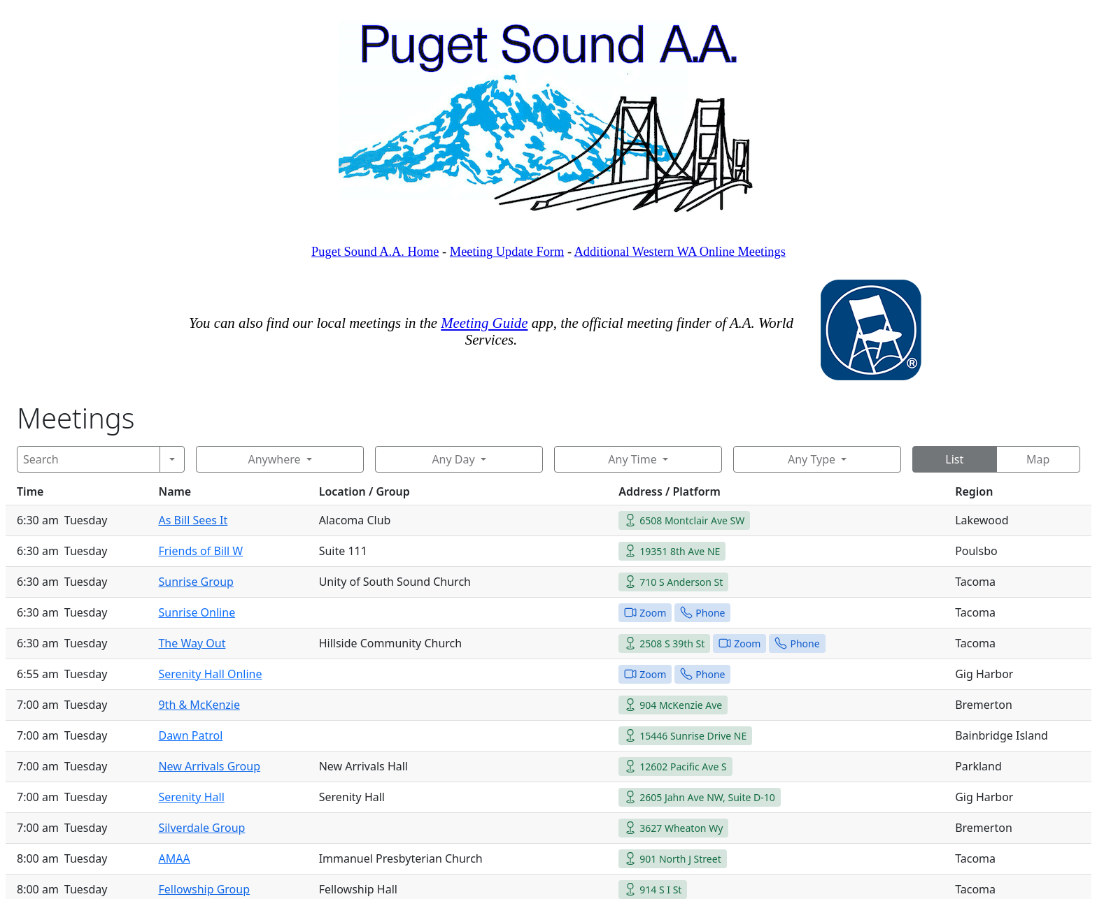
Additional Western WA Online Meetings (680, 252)
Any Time (632, 459)
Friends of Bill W (200, 551)
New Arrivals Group (209, 766)
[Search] (88, 459)
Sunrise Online (196, 612)
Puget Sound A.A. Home (375, 252)
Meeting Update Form (507, 252)
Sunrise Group (196, 581)
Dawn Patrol (190, 735)
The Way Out (191, 643)
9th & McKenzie (199, 704)
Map (1037, 459)
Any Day (453, 459)
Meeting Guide (484, 323)
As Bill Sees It (192, 520)
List (954, 459)
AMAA (174, 858)
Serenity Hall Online (210, 674)
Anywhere (274, 459)
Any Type (811, 459)
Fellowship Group (204, 889)
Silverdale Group (201, 827)
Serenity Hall (191, 797)
